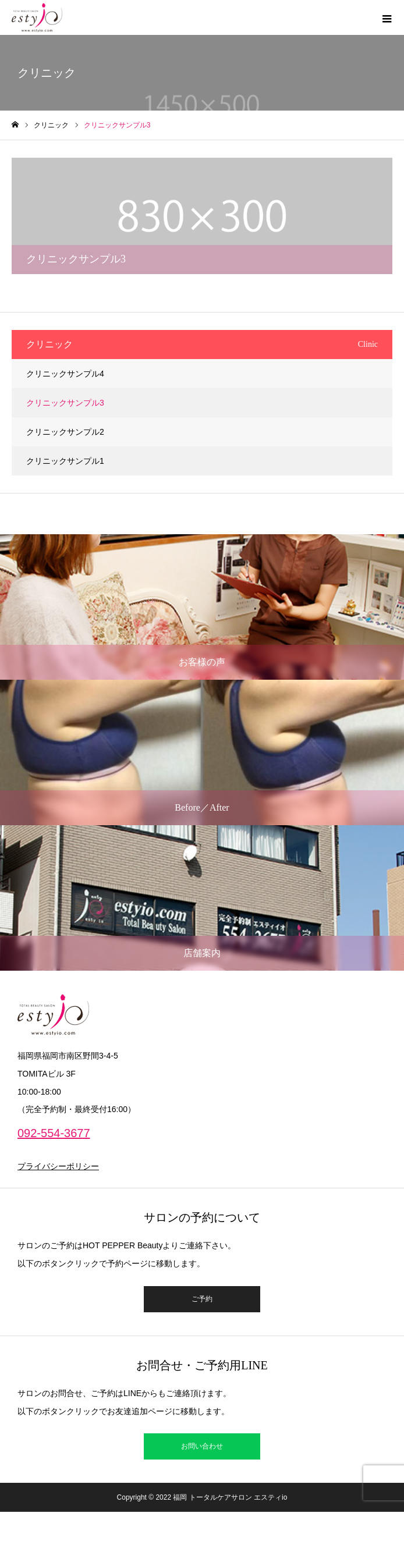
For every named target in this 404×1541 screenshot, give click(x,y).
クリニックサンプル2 (65, 431)
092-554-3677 (53, 1133)
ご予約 (202, 1299)
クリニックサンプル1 (65, 461)
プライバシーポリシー (58, 1166)
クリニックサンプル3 (65, 402)
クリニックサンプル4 (65, 373)
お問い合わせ (202, 1446)
